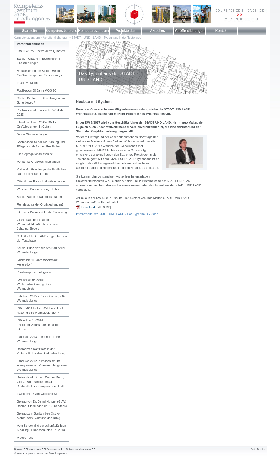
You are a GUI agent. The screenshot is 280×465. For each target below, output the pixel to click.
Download (88, 207)
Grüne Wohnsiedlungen (32, 134)
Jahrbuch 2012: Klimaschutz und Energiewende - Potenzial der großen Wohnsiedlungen (42, 365)
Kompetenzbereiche (61, 31)
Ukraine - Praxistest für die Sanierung (42, 212)
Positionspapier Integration (34, 272)
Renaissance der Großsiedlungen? (40, 204)
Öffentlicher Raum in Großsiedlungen (41, 181)
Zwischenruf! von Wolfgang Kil (37, 393)
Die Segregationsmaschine (35, 154)
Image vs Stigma (28, 82)
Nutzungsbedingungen (78, 449)
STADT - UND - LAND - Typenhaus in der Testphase (106, 37)
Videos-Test (25, 437)
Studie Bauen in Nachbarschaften (39, 196)
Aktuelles (157, 31)
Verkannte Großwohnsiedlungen (38, 161)
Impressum (34, 449)
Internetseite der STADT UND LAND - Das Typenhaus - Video (117, 214)
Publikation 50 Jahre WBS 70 (36, 90)
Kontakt (221, 31)
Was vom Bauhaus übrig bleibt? (38, 189)
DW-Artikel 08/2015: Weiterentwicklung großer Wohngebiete (34, 284)
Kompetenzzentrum (93, 31)
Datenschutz (53, 449)
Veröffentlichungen (190, 31)
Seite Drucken (258, 449)
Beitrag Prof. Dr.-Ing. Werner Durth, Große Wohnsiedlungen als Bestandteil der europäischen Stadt (40, 382)
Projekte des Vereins (125, 32)
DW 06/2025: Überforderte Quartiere (41, 51)
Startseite (29, 31)
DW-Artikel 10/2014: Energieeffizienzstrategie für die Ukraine (38, 325)
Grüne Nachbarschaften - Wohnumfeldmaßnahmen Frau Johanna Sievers (37, 224)
